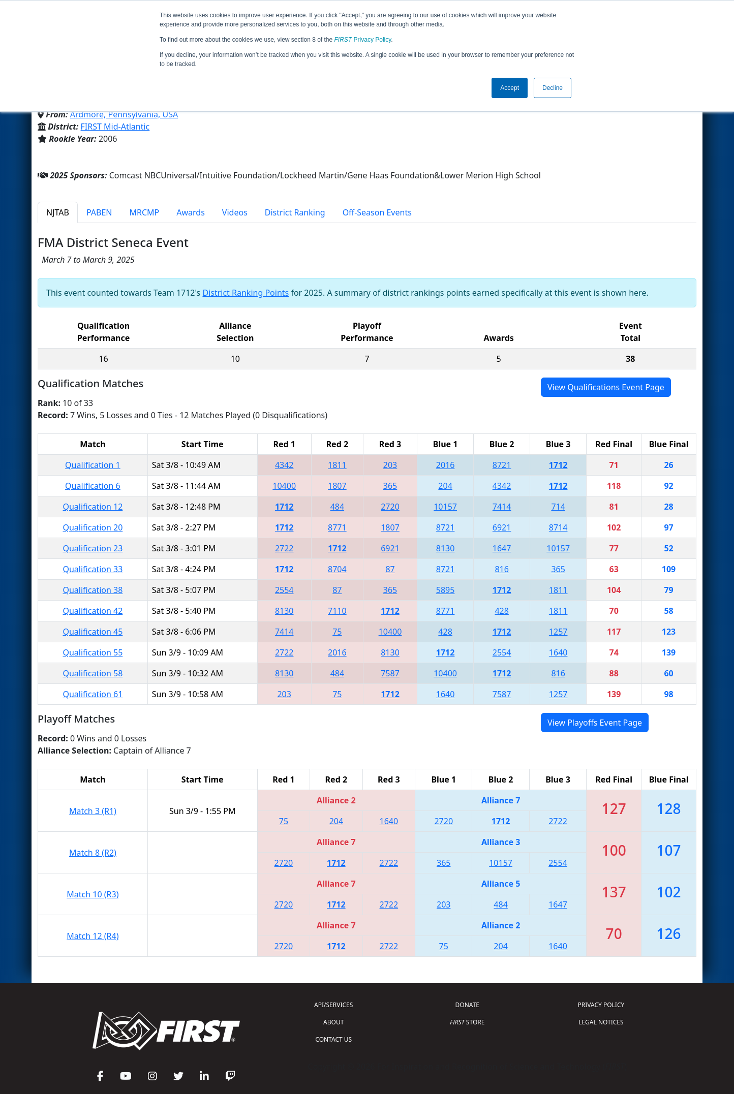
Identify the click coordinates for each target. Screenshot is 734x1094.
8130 (445, 548)
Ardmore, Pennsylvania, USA (124, 114)
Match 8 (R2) (92, 852)
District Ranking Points (245, 292)
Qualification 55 (93, 652)
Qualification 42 (93, 610)
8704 (337, 569)
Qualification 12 (93, 506)
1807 (337, 485)
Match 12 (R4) (92, 936)
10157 (445, 506)
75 (337, 631)
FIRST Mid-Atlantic (115, 126)
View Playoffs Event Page (594, 722)
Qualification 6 (92, 485)
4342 (284, 465)
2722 (284, 548)
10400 (284, 485)
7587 (390, 673)
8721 (502, 465)
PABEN (99, 212)
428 (501, 610)
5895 (445, 590)
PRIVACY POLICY (600, 1005)
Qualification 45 (93, 631)
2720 (390, 506)
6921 (502, 527)
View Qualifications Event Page (605, 387)
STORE (467, 1022)
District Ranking (295, 212)
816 (501, 569)
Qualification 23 (93, 548)
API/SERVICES (333, 1005)
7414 (502, 506)
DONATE (467, 1005)
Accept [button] (509, 87)
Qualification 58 (93, 673)
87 (389, 569)
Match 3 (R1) (92, 811)
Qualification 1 (92, 465)
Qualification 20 (93, 527)
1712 (558, 465)
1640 (558, 652)
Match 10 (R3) (92, 894)
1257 (558, 631)
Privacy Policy (362, 39)
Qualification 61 (93, 694)
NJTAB (57, 212)
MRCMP (145, 212)
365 (390, 485)
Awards (190, 212)
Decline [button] (552, 87)
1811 (337, 465)
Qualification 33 (93, 569)
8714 (558, 527)
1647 (502, 548)
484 (337, 506)
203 (390, 465)
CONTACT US (333, 1039)
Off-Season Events (377, 212)
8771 (337, 527)
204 (445, 485)
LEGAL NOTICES (601, 1022)
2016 (445, 465)
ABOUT (333, 1022)
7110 (337, 610)
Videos (235, 212)
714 (558, 506)
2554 (284, 590)
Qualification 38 (93, 590)
